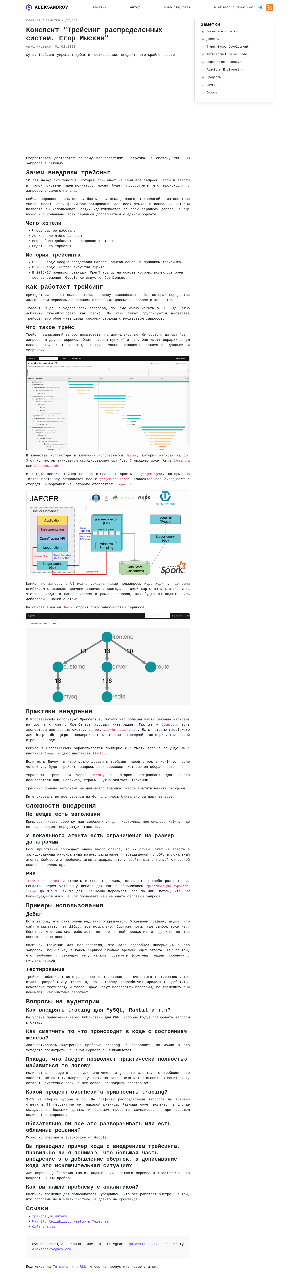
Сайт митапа (43, 1227)
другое (71, 20)
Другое (212, 85)
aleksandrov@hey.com (233, 7)
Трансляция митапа (49, 1216)
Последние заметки (222, 31)
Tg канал (61, 1267)
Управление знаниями (223, 62)
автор (135, 7)
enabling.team (177, 7)
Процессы (213, 77)
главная (33, 20)
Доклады (212, 39)
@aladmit (137, 1244)
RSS (83, 1267)
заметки (99, 7)
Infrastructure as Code (226, 54)
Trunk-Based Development (227, 47)
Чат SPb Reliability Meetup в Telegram (70, 1222)
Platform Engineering (224, 69)
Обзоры (212, 92)
